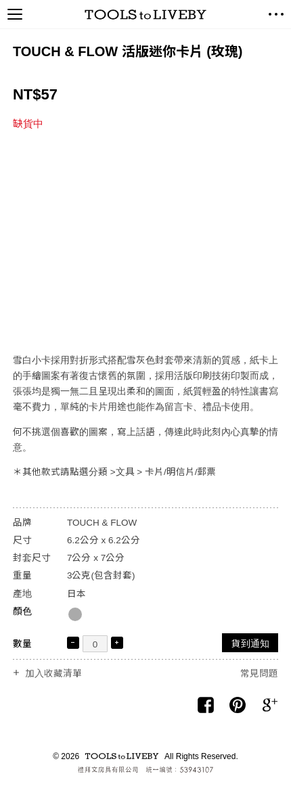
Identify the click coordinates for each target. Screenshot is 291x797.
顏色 (22, 611)
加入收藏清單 (53, 674)
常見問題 (259, 673)
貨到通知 (250, 644)
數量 (22, 644)
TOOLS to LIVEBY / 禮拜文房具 (145, 14)
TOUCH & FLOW (102, 523)
